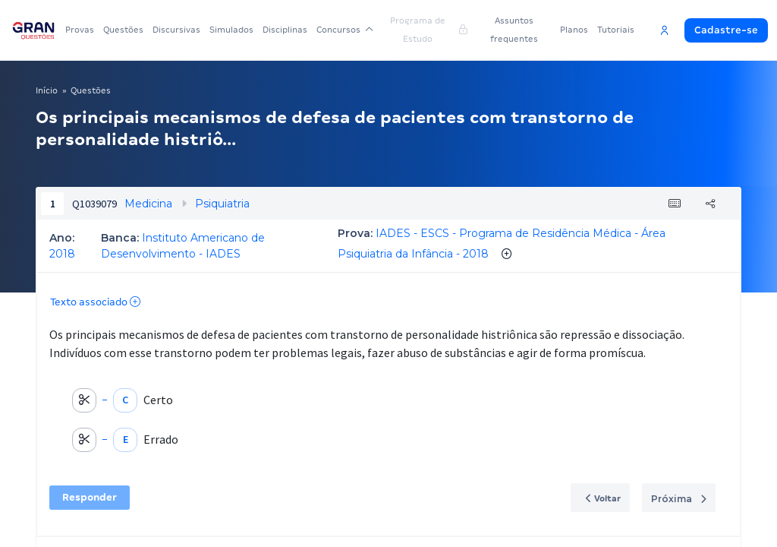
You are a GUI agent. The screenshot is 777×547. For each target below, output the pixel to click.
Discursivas (176, 29)
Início (47, 90)
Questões (123, 29)
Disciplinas (285, 29)
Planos (574, 29)
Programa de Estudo (428, 29)
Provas (79, 29)
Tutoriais (615, 29)
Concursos (344, 29)
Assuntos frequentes (514, 29)
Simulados (231, 29)
